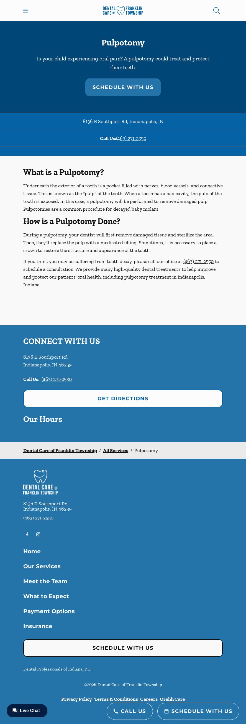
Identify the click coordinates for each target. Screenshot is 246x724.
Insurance (37, 626)
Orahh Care (172, 699)
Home (32, 551)
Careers (149, 699)
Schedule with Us (123, 87)
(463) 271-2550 (131, 138)
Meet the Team (45, 581)
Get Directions (123, 399)
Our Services (42, 566)
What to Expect (46, 596)
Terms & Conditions (116, 699)
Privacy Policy (76, 699)
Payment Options (49, 611)
